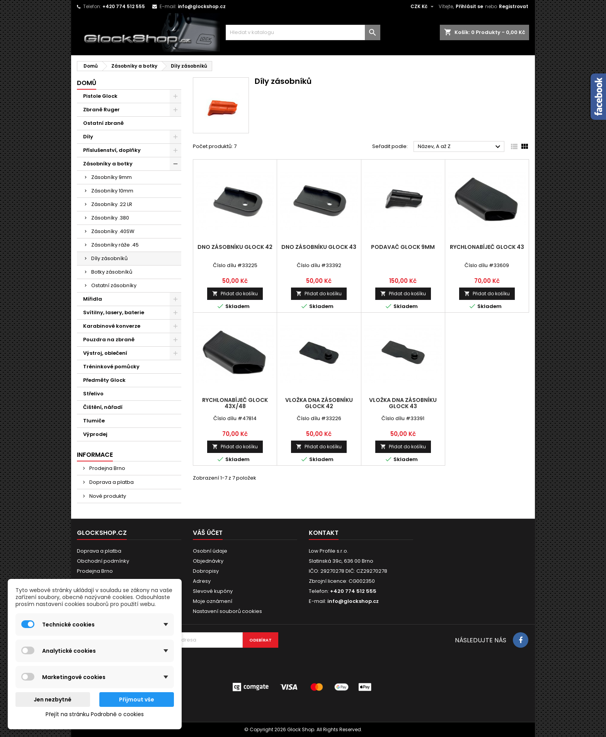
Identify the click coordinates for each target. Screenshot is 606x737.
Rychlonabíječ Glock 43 (487, 247)
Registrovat (513, 6)
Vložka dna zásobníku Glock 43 (403, 403)
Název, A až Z (460, 146)
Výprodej (95, 434)
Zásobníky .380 (110, 217)
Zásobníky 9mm (111, 177)
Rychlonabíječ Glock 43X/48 (235, 403)
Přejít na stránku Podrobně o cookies (95, 714)
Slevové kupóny (213, 591)
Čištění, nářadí (103, 407)
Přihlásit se (469, 6)
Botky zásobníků (111, 272)
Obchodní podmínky (103, 561)
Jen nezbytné (52, 699)
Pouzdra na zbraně (108, 339)
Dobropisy (206, 571)
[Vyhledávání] (303, 32)
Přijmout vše (136, 699)
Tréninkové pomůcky (111, 366)
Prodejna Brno (106, 468)
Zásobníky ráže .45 (115, 245)
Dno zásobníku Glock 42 (234, 247)
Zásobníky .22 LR (111, 204)
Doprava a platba (111, 482)
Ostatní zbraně (103, 123)
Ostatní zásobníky (113, 285)
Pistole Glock (100, 96)
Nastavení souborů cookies (227, 611)
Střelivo (93, 393)
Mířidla (92, 299)
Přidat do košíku (235, 293)
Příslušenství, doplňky (112, 150)
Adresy (202, 581)
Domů (86, 82)
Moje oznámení (212, 601)
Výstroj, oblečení (105, 353)
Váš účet (208, 532)
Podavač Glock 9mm (403, 247)
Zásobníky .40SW (112, 231)
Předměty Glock (104, 380)
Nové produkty (107, 496)
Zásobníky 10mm (112, 190)
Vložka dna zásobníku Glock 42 (319, 403)
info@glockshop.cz (202, 6)
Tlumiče (94, 420)
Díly (88, 136)
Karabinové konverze (111, 326)
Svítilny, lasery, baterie (113, 312)
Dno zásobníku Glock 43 (318, 247)
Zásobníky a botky (108, 163)
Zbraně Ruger (101, 109)
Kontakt (324, 532)
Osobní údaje (210, 551)
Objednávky (208, 561)
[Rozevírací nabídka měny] (423, 6)
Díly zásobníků (109, 258)
